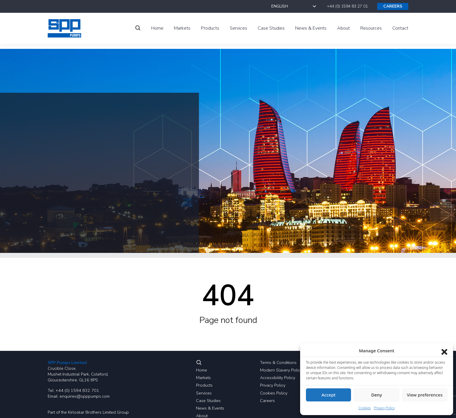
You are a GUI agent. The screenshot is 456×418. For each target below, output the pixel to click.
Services (204, 393)
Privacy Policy (272, 385)
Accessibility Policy (277, 378)
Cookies (365, 408)
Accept (329, 395)
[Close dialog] (444, 350)
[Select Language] (294, 6)
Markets (203, 378)
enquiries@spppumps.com (85, 396)
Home (201, 370)
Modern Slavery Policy (281, 370)
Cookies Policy (273, 393)
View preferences (425, 395)
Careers (267, 400)
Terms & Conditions (278, 362)
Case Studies (208, 400)
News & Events (210, 408)
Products (204, 385)
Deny (376, 395)
